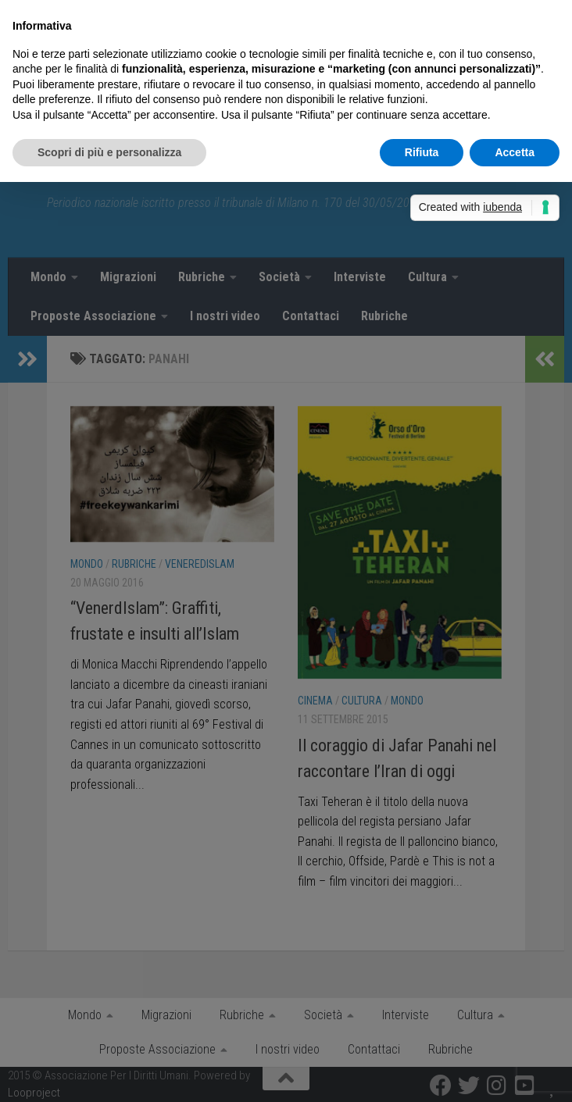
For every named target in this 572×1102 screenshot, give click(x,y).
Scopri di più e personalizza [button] (109, 152)
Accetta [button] (514, 152)
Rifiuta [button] (422, 152)
